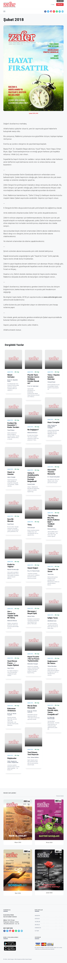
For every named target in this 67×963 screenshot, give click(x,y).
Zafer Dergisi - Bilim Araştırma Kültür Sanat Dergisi (20, 961)
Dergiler (37, 934)
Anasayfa (37, 931)
